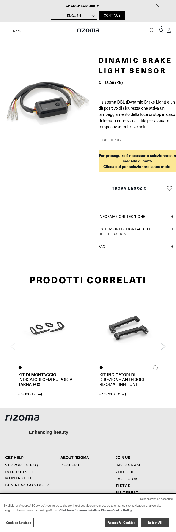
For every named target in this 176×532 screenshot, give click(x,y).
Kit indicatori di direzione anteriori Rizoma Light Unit (121, 379)
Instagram (128, 465)
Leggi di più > (110, 140)
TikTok (123, 486)
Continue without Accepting (156, 498)
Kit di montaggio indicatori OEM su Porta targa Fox (45, 379)
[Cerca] (152, 30)
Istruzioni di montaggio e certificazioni (136, 231)
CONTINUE (112, 15)
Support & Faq (21, 465)
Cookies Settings (18, 522)
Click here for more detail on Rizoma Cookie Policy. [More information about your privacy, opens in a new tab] (96, 510)
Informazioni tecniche (136, 216)
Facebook (127, 479)
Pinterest (127, 493)
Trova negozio (129, 188)
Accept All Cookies (121, 522)
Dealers (70, 465)
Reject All (155, 522)
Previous (12, 346)
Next (163, 346)
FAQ (136, 246)
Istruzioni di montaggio (20, 475)
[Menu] (8, 30)
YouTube (125, 472)
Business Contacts (27, 485)
